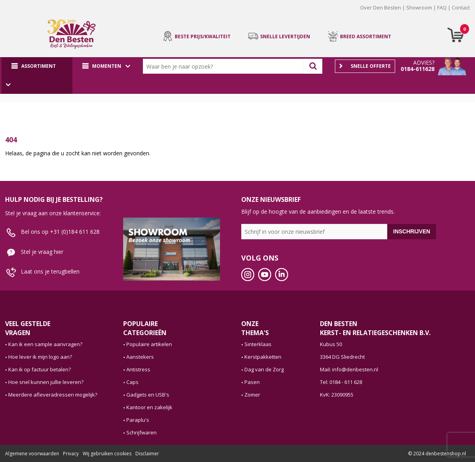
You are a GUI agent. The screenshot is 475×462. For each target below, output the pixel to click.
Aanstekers (140, 356)
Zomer (252, 394)
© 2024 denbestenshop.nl (437, 453)
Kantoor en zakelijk (149, 407)
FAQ (442, 7)
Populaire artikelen (149, 344)
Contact (461, 7)
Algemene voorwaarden (32, 453)
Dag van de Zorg (264, 369)
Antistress (138, 369)
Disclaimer (147, 453)
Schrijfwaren (141, 432)
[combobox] (225, 66)
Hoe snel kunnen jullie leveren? (45, 382)
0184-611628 (417, 69)
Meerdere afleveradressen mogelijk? (52, 394)
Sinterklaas (258, 344)
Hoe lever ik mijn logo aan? (40, 356)
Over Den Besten (380, 7)
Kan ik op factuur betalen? (39, 369)
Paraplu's (137, 419)
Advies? (423, 62)
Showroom (419, 7)
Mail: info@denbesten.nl (349, 369)
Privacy (71, 453)
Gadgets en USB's (147, 394)
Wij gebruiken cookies (107, 453)
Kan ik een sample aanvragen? (45, 344)
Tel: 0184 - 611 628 (341, 382)
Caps (132, 382)
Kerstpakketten (262, 356)
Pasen (252, 382)
